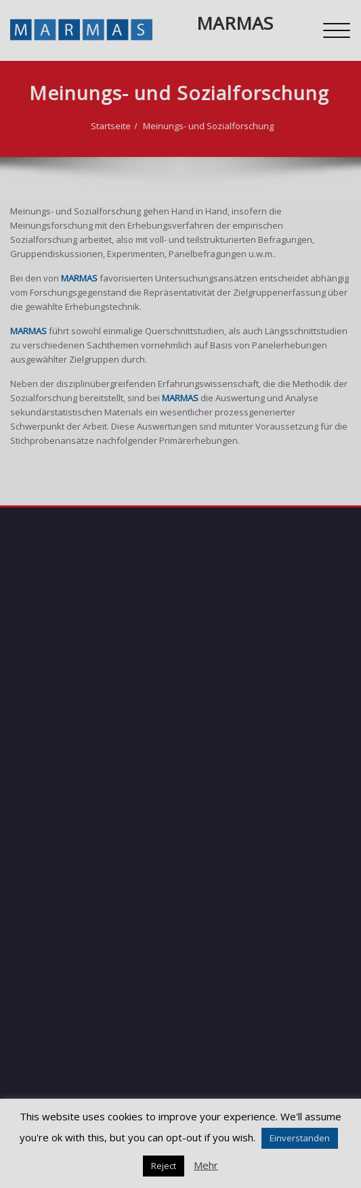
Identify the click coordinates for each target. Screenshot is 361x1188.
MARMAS (234, 23)
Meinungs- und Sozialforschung (188, 126)
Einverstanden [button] (300, 1138)
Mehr (206, 1165)
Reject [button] (163, 1166)
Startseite (90, 126)
